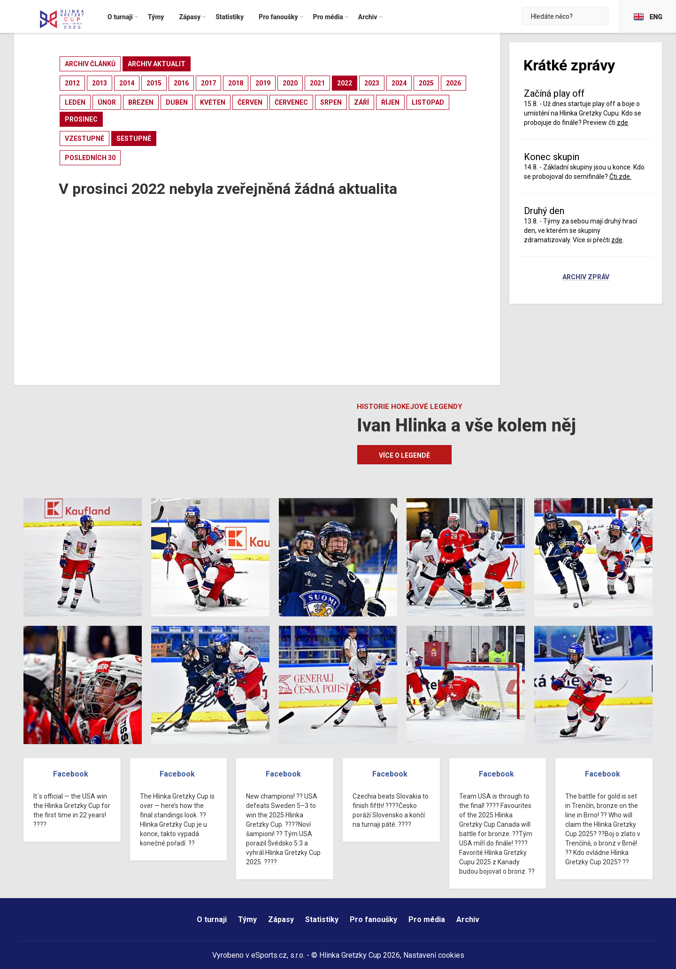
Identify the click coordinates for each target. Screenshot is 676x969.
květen (212, 102)
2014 (126, 83)
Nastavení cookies (433, 955)
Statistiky (321, 919)
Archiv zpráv (585, 277)
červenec (291, 102)
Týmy (247, 919)
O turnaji (212, 919)
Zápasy (281, 919)
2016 (181, 83)
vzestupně (84, 138)
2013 (99, 83)
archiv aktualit (156, 64)
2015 (153, 83)
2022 (344, 83)
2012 (72, 83)
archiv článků (90, 64)
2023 (371, 83)
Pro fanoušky (373, 919)
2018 (235, 83)
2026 (453, 83)
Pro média (426, 919)
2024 (399, 83)
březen (141, 102)
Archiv (467, 919)
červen (250, 102)
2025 (426, 83)
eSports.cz (269, 955)
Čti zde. (620, 176)
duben (177, 102)
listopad (428, 102)
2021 (317, 83)
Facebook (70, 773)
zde (622, 122)
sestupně (133, 138)
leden (75, 102)
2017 (208, 83)
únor (107, 102)
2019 (262, 83)
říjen (390, 102)
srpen (331, 102)
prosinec (81, 119)
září (361, 102)
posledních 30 (90, 158)
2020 (290, 83)
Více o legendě (404, 455)
